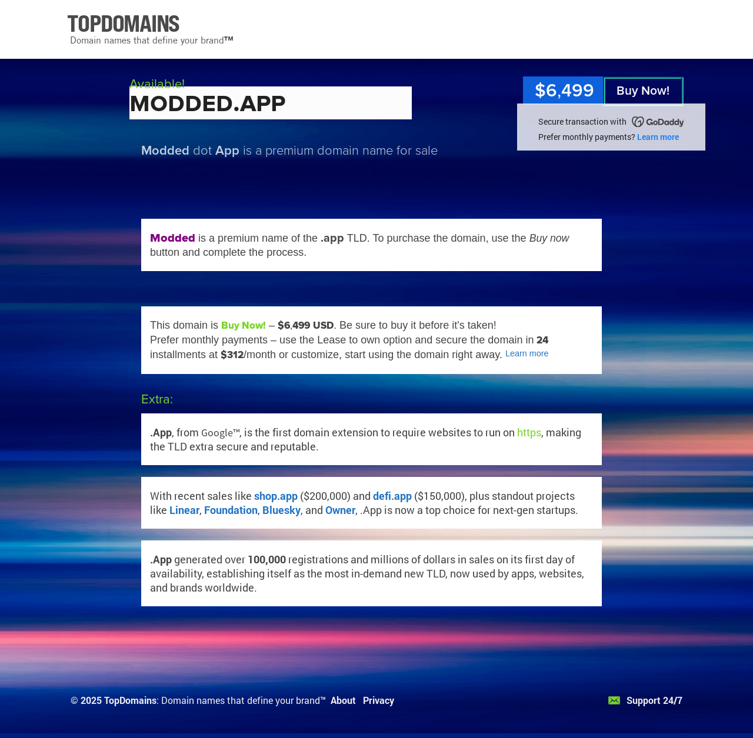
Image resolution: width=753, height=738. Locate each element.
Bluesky (281, 510)
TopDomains (130, 700)
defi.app (392, 496)
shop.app (276, 496)
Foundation (231, 510)
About (343, 700)
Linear (184, 510)
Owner (340, 510)
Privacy (378, 700)
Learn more (658, 136)
